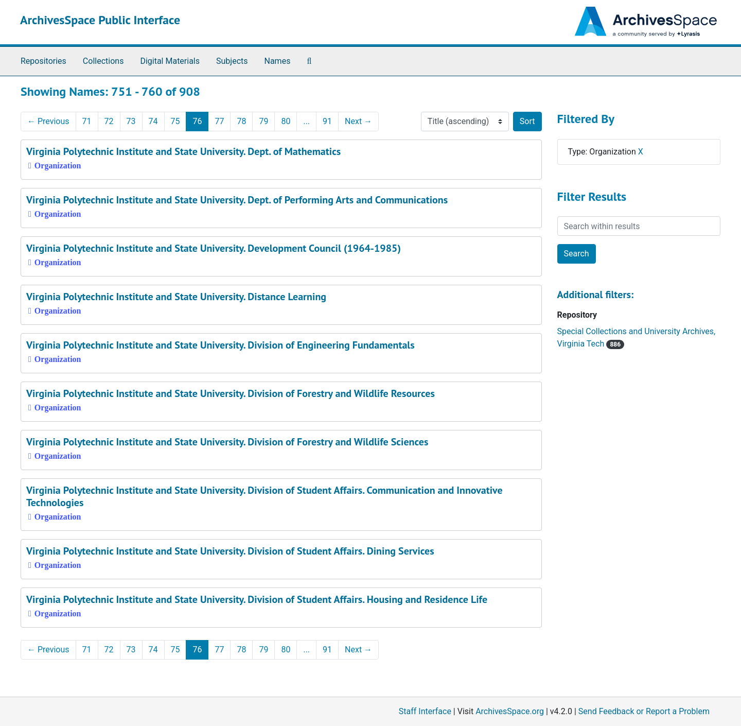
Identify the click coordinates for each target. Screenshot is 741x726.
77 (219, 121)
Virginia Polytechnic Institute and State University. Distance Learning (176, 296)
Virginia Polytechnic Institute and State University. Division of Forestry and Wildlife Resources (230, 393)
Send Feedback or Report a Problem (644, 711)
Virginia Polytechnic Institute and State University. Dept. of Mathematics (183, 151)
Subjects (232, 61)
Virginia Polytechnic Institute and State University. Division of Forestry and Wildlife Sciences (227, 441)
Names (277, 61)
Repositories (43, 61)
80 (285, 121)
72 (109, 121)
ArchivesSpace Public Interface (100, 20)
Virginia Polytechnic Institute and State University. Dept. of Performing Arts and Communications (237, 199)
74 (153, 121)
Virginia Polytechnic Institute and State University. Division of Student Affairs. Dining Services (230, 551)
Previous (48, 121)
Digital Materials (170, 61)
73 (131, 121)
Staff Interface (425, 711)
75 (175, 121)
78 (241, 121)
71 (87, 121)
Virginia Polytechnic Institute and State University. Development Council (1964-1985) (213, 248)
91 (327, 121)
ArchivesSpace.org (509, 711)
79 (263, 121)
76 (197, 121)
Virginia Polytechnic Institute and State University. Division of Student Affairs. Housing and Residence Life (256, 599)
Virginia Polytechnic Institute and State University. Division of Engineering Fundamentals (220, 345)
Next (358, 121)
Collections (103, 61)
